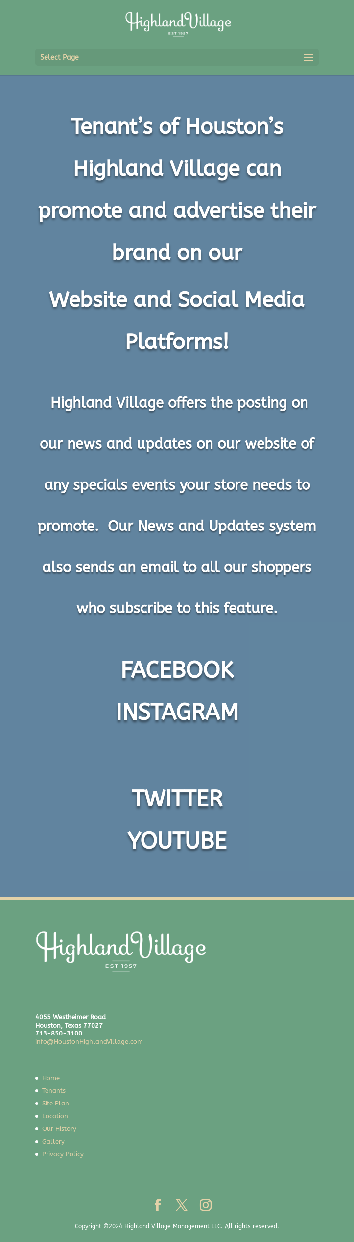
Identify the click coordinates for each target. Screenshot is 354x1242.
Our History (59, 1128)
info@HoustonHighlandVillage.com (89, 1041)
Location (55, 1116)
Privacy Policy (63, 1154)
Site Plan (55, 1103)
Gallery (53, 1141)
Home (51, 1077)
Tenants (54, 1090)
